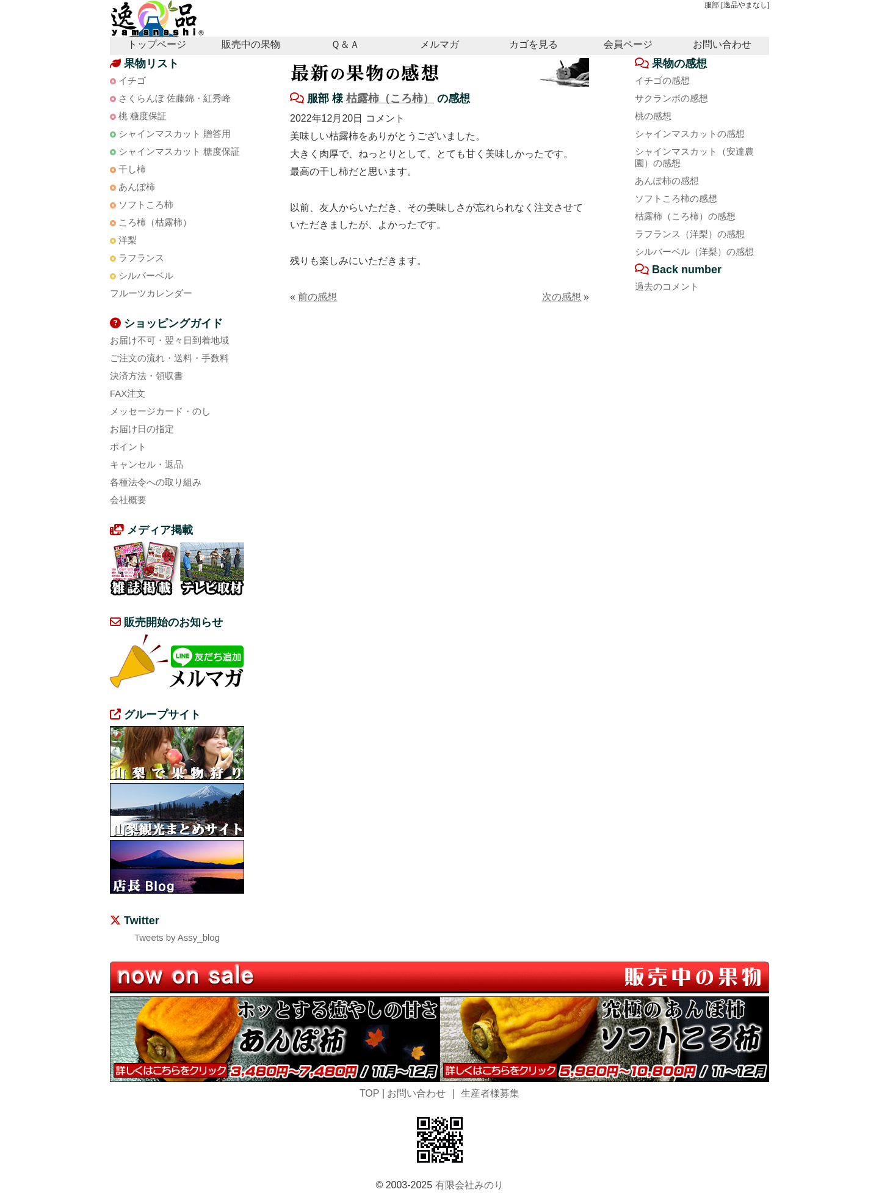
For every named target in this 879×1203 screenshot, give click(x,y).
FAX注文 (127, 393)
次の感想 (561, 297)
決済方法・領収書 (146, 375)
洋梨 (127, 240)
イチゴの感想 (662, 80)
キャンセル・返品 (146, 464)
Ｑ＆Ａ (345, 44)
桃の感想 (653, 116)
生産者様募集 (490, 1093)
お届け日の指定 (142, 429)
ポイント (128, 446)
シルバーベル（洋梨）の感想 (694, 251)
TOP (369, 1093)
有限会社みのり (469, 1185)
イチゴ (132, 80)
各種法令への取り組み (155, 482)
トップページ (157, 44)
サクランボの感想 (671, 98)
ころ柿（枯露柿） (155, 222)
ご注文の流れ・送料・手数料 (169, 358)
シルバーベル (145, 275)
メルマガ (439, 44)
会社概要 (128, 500)
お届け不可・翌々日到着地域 (169, 340)
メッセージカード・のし (160, 411)
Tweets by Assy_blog (177, 937)
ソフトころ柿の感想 (676, 198)
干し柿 (132, 169)
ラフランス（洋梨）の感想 (690, 234)
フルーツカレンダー (151, 293)
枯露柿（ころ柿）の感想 (685, 216)
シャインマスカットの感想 (690, 133)
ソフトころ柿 (145, 204)
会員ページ (628, 44)
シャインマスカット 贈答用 (174, 133)
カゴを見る (533, 44)
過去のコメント (667, 286)
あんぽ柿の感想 (667, 180)
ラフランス (141, 257)
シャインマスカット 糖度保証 (179, 151)
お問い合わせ (722, 44)
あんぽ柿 (136, 187)
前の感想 (317, 297)
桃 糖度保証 (142, 116)
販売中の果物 (251, 44)
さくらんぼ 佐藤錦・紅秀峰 (174, 98)
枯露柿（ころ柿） (390, 98)
